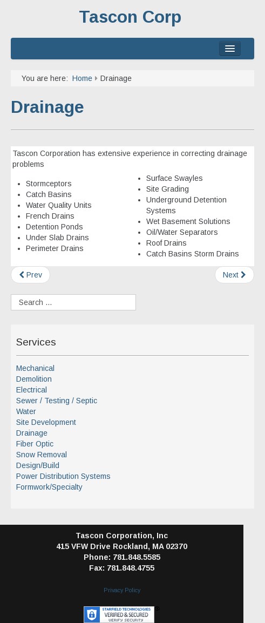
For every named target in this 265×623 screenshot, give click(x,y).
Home (82, 78)
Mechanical (35, 368)
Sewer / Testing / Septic (56, 400)
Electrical (31, 389)
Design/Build (37, 465)
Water (26, 411)
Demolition (34, 379)
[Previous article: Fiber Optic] (30, 274)
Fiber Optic (34, 443)
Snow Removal (41, 454)
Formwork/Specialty (49, 487)
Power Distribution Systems (63, 476)
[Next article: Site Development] (234, 274)
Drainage (47, 107)
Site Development (46, 422)
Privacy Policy (122, 590)
